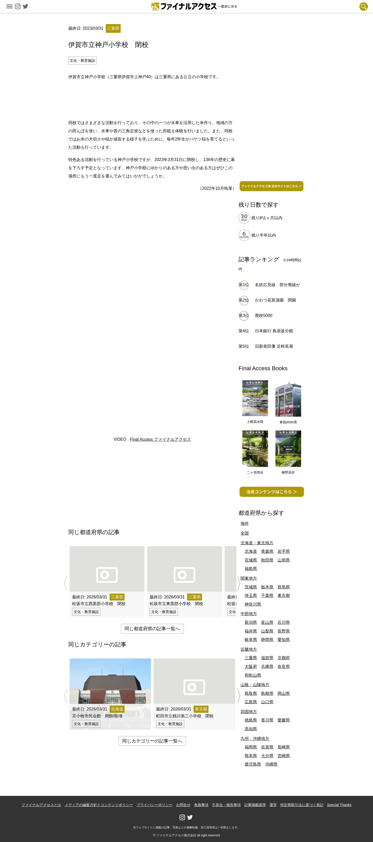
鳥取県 (251, 693)
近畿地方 (249, 649)
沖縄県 (271, 764)
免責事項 (201, 805)
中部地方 (249, 614)
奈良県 (284, 666)
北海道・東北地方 (257, 543)
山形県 (284, 560)
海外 (245, 523)
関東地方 (249, 578)
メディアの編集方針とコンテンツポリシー (99, 805)
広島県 (251, 702)
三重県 (251, 658)
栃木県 (267, 587)
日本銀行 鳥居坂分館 (274, 331)
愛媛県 (284, 720)
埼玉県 (251, 595)
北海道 (251, 551)
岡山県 (284, 693)
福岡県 (251, 747)
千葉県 (267, 595)
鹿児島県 (253, 764)
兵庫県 (267, 666)
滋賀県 (267, 658)
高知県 (251, 729)
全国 (245, 533)
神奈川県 (253, 604)
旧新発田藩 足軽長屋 (274, 346)
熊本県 (251, 756)
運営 (273, 805)
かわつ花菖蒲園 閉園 (275, 300)
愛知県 (284, 639)
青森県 (267, 551)
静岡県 (267, 639)
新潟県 (251, 622)
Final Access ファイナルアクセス (160, 439)
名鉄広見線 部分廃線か (277, 285)
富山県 (267, 622)
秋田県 (267, 560)
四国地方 (249, 711)
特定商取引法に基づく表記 (301, 805)
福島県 (251, 568)
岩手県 (284, 551)
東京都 (284, 595)
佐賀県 (267, 747)
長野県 (284, 631)
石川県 (284, 622)
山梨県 (267, 631)
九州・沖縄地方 (255, 738)
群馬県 (284, 587)
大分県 (267, 756)
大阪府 (251, 666)
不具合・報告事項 (226, 805)
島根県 (267, 693)
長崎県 (284, 747)
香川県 (267, 720)
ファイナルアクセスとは (41, 805)
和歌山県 (253, 675)
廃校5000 (263, 315)
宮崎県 (284, 756)
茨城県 (251, 587)
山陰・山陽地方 (255, 685)
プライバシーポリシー (155, 805)
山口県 (267, 702)
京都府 (284, 658)
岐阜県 (251, 639)
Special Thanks (339, 805)
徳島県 (251, 720)
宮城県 (251, 560)
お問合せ (183, 805)
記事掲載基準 (255, 805)
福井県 (251, 631)
